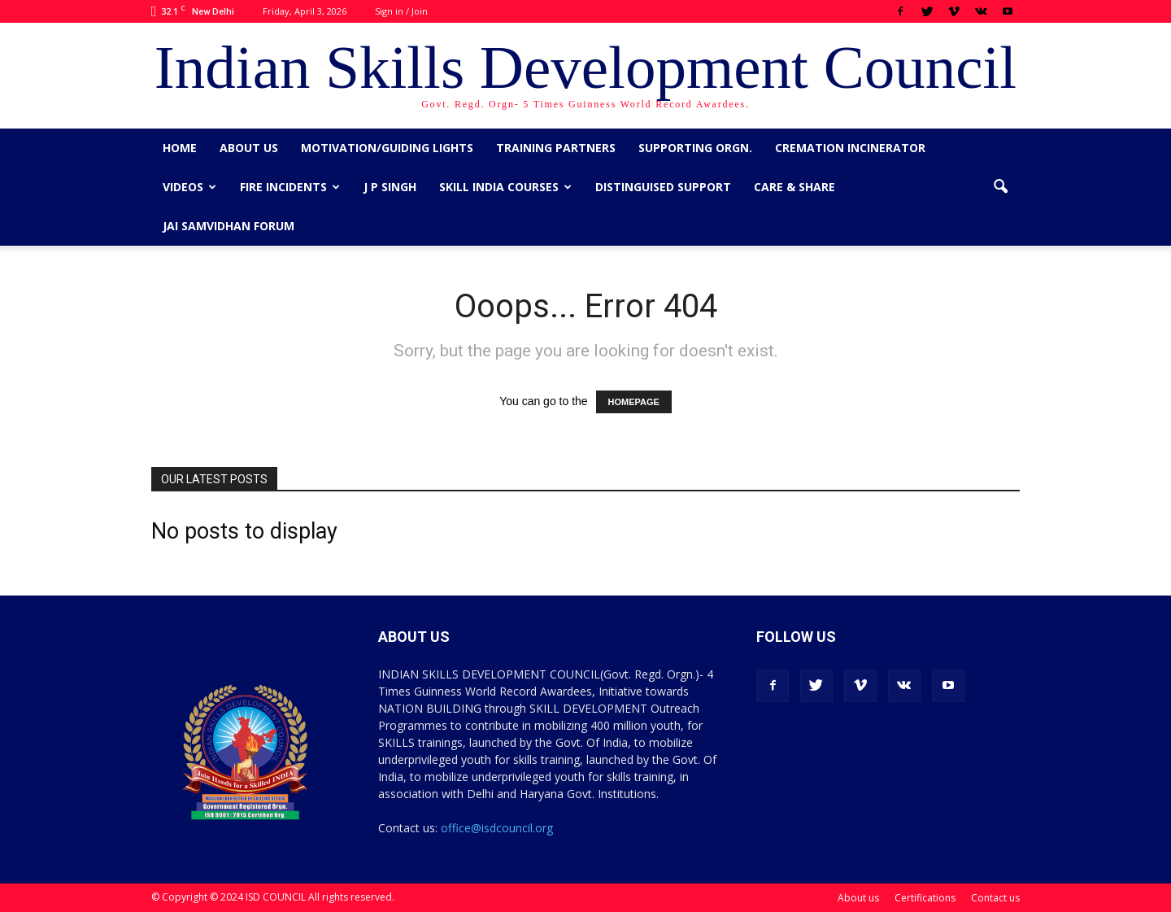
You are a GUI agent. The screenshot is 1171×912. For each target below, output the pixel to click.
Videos (189, 186)
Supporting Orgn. (695, 147)
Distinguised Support (663, 186)
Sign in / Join (401, 11)
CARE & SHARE (794, 186)
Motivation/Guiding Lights (387, 147)
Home (180, 147)
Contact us (995, 898)
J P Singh (389, 186)
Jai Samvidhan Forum (228, 225)
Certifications (925, 898)
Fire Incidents (290, 186)
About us (249, 147)
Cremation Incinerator (850, 147)
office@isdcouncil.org (497, 828)
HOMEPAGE (634, 402)
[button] (1000, 187)
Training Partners (556, 147)
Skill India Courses (505, 186)
